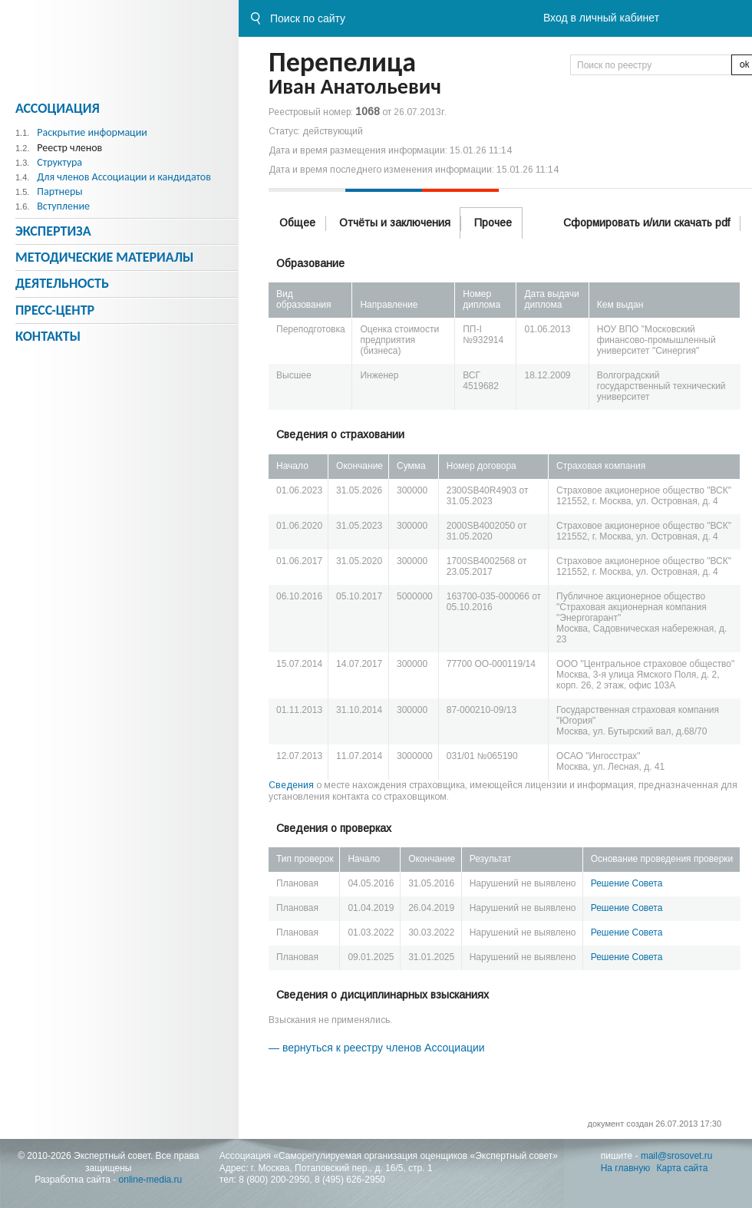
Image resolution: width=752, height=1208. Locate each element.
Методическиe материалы (104, 257)
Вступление (63, 206)
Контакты (48, 336)
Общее (297, 222)
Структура (59, 162)
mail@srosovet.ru (677, 1155)
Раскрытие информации (92, 132)
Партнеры (59, 191)
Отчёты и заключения (394, 222)
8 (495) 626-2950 (350, 1179)
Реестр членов (69, 147)
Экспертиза (53, 231)
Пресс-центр (54, 310)
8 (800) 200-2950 (274, 1179)
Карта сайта (682, 1168)
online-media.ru (151, 1179)
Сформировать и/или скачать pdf (646, 222)
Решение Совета (627, 883)
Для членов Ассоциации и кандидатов (124, 176)
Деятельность (62, 283)
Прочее (493, 222)
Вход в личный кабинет (601, 18)
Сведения (291, 785)
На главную (625, 1168)
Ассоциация (57, 108)
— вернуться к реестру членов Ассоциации (377, 1047)
